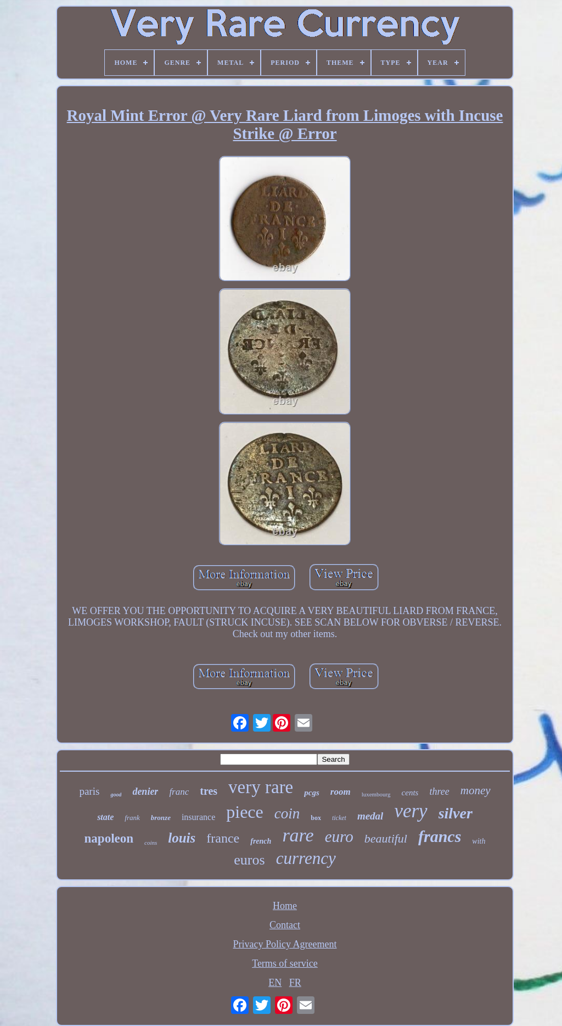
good (115, 794)
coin (287, 813)
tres (208, 791)
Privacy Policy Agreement (285, 944)
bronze (161, 817)
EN (275, 982)
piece (244, 812)
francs (439, 836)
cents (410, 792)
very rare (260, 787)
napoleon (109, 838)
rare (297, 835)
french (260, 841)
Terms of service (285, 963)
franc (179, 792)
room (340, 792)
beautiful (385, 838)
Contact (284, 924)
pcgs (311, 792)
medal (370, 816)
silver (456, 813)
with (478, 841)
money (475, 790)
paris (89, 791)
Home (285, 905)
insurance (198, 817)
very (410, 811)
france (222, 838)
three (439, 791)
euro (339, 836)
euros (249, 860)
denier (145, 791)
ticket (339, 818)
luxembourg (376, 794)
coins (150, 842)
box (316, 818)
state (105, 817)
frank (132, 817)
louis (181, 837)
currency (306, 858)
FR (295, 982)
